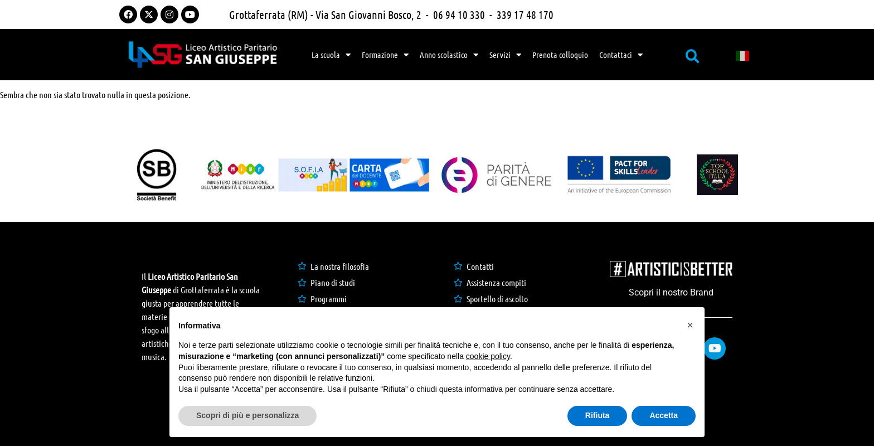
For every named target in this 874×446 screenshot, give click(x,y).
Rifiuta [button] (597, 415)
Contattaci (621, 55)
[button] (690, 325)
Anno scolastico (449, 55)
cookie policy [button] (488, 356)
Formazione (385, 55)
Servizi (505, 55)
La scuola (331, 55)
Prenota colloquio (560, 55)
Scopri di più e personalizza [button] (247, 415)
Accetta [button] (663, 415)
